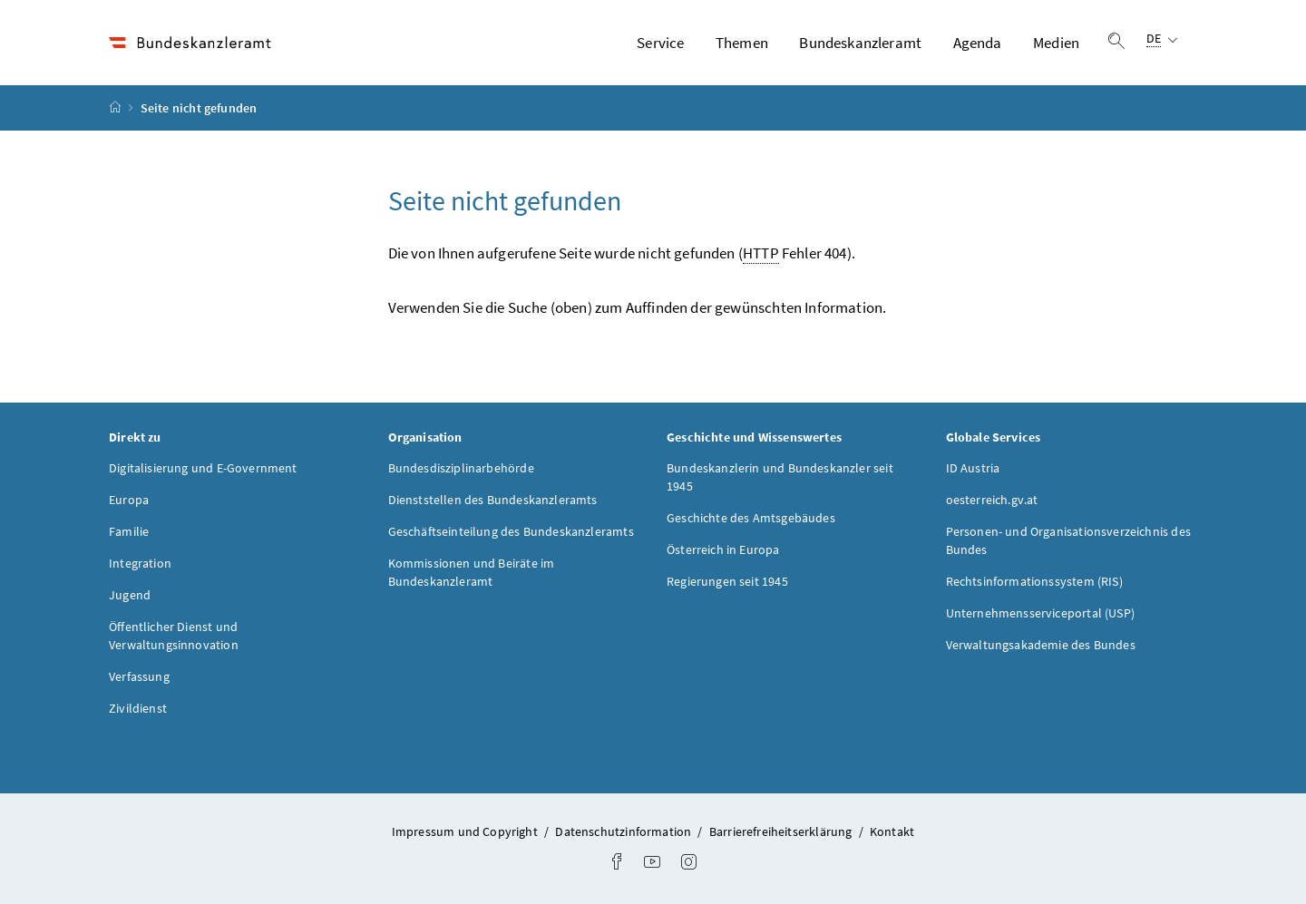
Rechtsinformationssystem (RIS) (1034, 581)
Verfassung (139, 676)
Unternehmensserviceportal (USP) (1040, 613)
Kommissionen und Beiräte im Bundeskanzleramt (471, 572)
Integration (140, 563)
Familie (129, 531)
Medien (1056, 43)
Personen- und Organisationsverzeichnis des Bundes (1068, 540)
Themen (742, 43)
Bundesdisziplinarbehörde (461, 468)
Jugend (130, 595)
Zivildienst (138, 708)
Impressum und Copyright (466, 831)
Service (660, 43)
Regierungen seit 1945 (727, 581)
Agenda (977, 43)
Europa (129, 499)
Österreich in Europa (723, 549)
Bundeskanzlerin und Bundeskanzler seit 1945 (780, 477)
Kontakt (892, 831)
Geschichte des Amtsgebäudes (751, 518)
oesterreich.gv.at (992, 499)
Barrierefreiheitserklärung (782, 831)
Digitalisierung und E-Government (203, 468)
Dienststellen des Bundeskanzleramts (493, 499)
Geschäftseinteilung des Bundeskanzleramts (511, 531)
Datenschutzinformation (624, 831)
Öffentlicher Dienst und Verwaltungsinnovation (174, 635)
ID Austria (973, 468)
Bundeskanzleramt (860, 43)
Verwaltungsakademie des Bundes (1040, 645)
